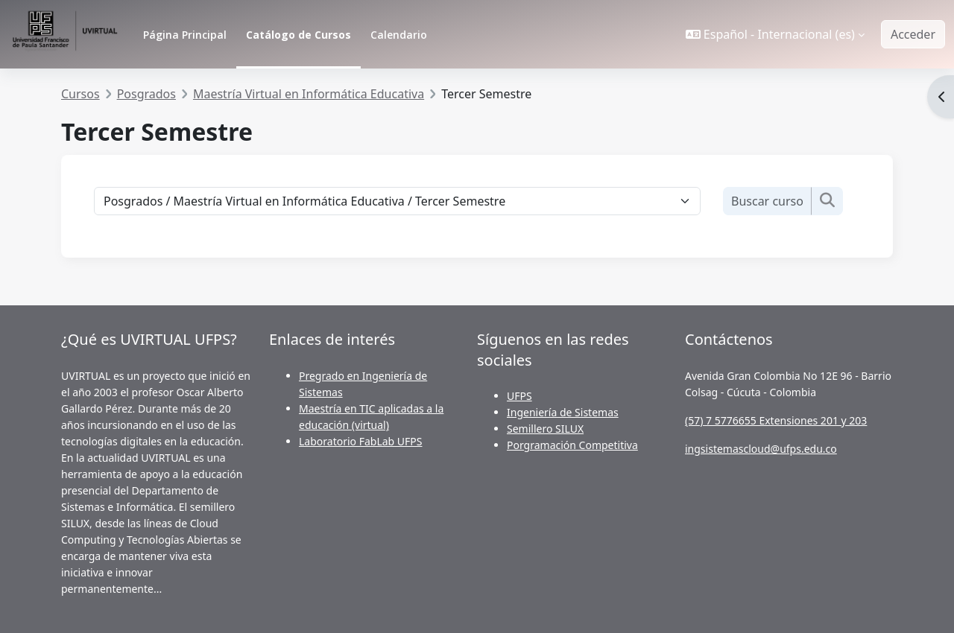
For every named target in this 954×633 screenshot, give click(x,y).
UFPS (519, 396)
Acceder (913, 34)
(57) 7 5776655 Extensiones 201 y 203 (776, 420)
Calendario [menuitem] (398, 35)
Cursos (80, 94)
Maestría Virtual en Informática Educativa (308, 94)
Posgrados (146, 94)
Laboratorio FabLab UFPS (360, 441)
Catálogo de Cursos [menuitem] (298, 35)
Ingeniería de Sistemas (563, 412)
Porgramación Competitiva (572, 445)
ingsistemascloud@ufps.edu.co (761, 449)
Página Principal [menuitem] (185, 35)
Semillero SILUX (545, 429)
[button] (775, 34)
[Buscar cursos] (767, 201)
